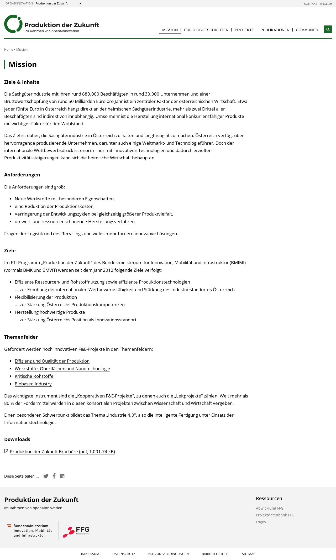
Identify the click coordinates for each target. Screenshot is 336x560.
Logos (261, 521)
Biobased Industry (33, 384)
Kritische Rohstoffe (34, 376)
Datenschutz (123, 554)
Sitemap (248, 554)
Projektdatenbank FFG (275, 514)
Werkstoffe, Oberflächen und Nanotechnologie (62, 368)
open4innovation (19, 3)
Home (8, 49)
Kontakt (310, 4)
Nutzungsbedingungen (168, 554)
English (326, 4)
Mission (170, 30)
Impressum (90, 554)
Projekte (244, 30)
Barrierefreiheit (215, 554)
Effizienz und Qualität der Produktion (52, 361)
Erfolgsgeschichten (206, 30)
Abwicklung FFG (270, 508)
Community (307, 30)
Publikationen (275, 30)
